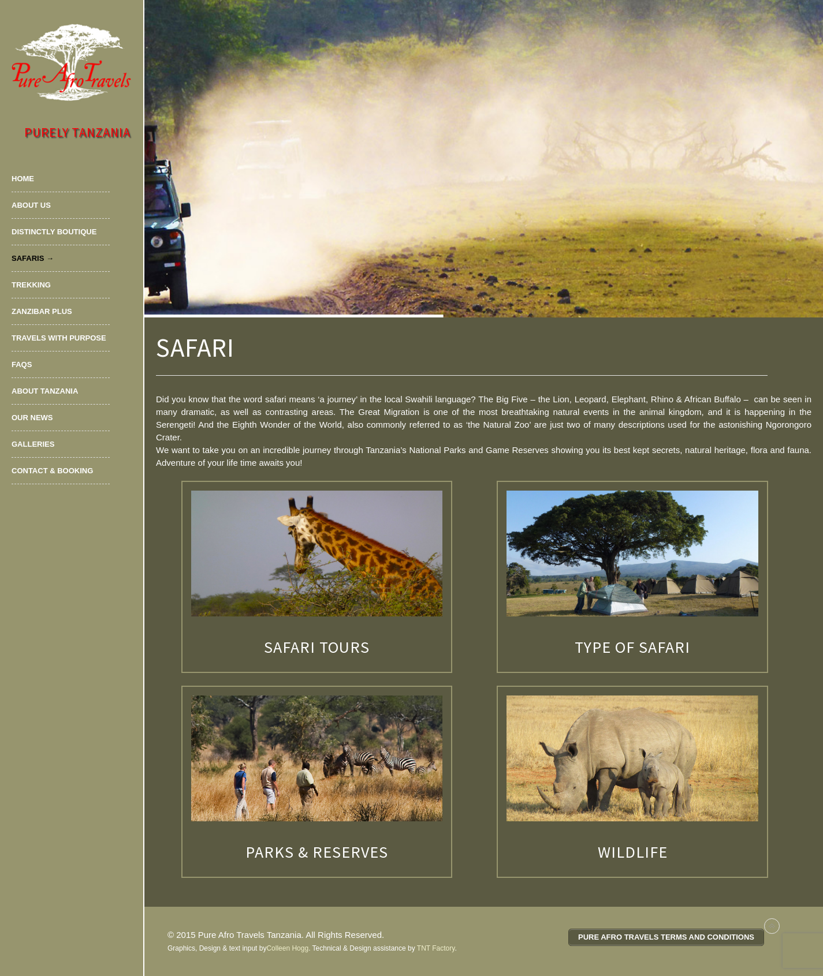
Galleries (33, 444)
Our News (32, 417)
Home (23, 178)
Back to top (772, 926)
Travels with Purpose (59, 338)
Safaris (28, 258)
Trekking (31, 285)
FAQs (22, 364)
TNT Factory (436, 948)
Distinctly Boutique (54, 231)
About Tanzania (45, 391)
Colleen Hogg (287, 948)
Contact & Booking (52, 470)
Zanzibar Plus (42, 311)
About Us (31, 205)
